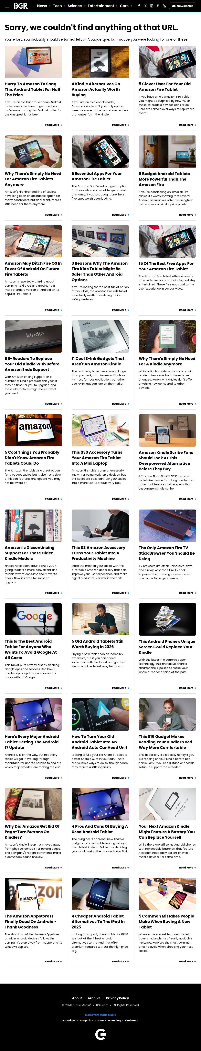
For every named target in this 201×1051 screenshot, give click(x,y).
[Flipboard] (158, 5)
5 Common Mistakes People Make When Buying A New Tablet (166, 922)
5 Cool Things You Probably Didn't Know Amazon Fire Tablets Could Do (32, 458)
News (42, 6)
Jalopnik (85, 1020)
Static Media (81, 1005)
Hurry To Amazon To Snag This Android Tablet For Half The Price (32, 89)
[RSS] (164, 5)
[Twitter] (145, 5)
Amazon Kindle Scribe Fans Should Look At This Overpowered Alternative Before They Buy (166, 460)
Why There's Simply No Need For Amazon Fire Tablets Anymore (33, 179)
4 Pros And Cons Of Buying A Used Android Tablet (100, 829)
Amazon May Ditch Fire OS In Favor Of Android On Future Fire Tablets (33, 269)
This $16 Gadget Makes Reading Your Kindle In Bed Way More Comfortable (165, 742)
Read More (52, 125)
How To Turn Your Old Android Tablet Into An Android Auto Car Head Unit (99, 742)
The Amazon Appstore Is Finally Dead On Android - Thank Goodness (31, 922)
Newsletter (182, 6)
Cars (124, 6)
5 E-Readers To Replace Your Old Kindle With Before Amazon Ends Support (32, 364)
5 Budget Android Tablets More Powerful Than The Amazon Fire (164, 179)
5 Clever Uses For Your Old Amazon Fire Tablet (165, 86)
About (77, 998)
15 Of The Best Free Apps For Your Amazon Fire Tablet (166, 266)
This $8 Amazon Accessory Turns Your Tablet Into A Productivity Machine (98, 553)
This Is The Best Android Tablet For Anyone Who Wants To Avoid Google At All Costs (31, 649)
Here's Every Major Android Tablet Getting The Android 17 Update (32, 742)
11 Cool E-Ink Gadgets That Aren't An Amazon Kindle (98, 361)
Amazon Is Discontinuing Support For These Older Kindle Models (30, 553)
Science (75, 6)
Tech (57, 6)
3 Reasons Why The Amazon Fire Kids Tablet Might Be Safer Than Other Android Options (100, 271)
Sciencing (114, 1020)
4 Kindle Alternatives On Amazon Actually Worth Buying (96, 89)
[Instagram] (151, 5)
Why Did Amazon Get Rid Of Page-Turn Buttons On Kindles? (32, 832)
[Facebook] (139, 5)
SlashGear (132, 1020)
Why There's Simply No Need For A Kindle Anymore (167, 361)
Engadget (68, 1020)
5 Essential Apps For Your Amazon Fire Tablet (97, 176)
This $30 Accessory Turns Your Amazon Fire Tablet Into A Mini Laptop (97, 458)
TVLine (99, 1020)
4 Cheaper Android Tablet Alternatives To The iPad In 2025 (98, 922)
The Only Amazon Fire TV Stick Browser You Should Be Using (167, 553)
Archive (94, 998)
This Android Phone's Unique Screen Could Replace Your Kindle (167, 647)
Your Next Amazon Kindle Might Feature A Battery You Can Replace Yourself (167, 832)
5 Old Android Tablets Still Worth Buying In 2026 (97, 644)
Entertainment (101, 6)
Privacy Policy (117, 998)
